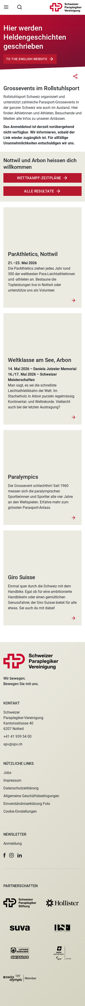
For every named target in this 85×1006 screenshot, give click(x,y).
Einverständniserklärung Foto (26, 803)
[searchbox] (19, 7)
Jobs (7, 772)
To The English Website (26, 59)
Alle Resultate (39, 191)
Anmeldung (12, 843)
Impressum (12, 780)
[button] (4, 855)
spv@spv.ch (12, 744)
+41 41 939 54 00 (17, 736)
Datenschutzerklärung (21, 788)
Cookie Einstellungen (20, 811)
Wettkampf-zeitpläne (39, 178)
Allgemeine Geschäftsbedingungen (31, 796)
